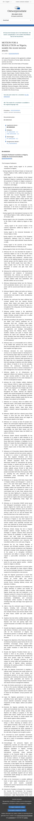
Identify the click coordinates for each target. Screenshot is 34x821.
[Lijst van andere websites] (23, 2)
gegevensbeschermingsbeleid (24, 817)
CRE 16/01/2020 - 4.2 (13, 134)
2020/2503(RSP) (13, 53)
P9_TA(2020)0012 (12, 143)
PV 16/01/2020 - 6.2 (12, 138)
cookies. (26, 819)
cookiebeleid (11, 819)
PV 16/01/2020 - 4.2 (12, 132)
